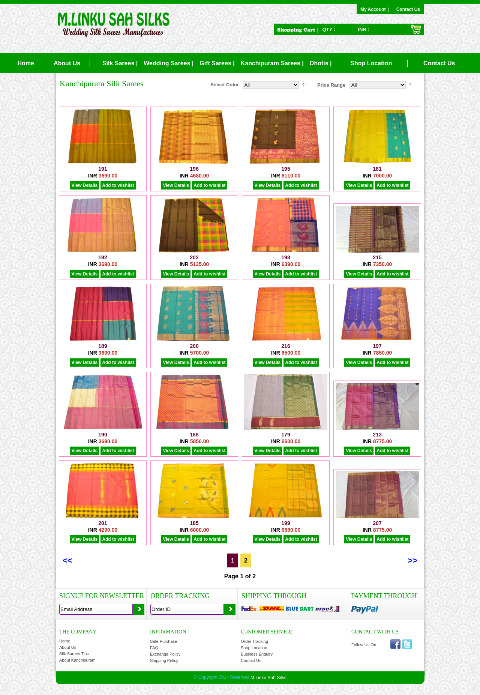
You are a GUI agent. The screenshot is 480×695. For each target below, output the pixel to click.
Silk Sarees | (120, 63)
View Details (84, 185)
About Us (67, 63)
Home (25, 63)
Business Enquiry (257, 654)
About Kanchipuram (77, 660)
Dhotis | (321, 63)
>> (412, 560)
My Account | (376, 9)
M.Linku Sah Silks (268, 677)
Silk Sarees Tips (74, 653)
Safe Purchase (163, 641)
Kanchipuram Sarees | (272, 63)
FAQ (154, 647)
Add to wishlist (118, 185)
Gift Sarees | (217, 63)
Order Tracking (254, 641)
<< (67, 560)
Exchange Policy (165, 654)
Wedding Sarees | (169, 63)
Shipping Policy (164, 660)
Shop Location (371, 63)
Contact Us (408, 9)
